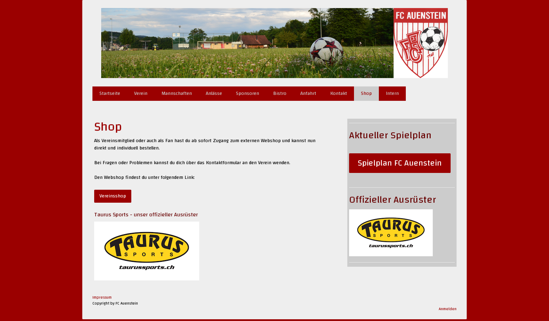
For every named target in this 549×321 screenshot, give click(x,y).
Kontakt (338, 93)
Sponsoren (247, 93)
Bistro (279, 93)
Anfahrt (308, 93)
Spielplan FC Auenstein (400, 163)
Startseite (109, 93)
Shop (366, 93)
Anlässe (214, 93)
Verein (140, 93)
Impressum (102, 297)
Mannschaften (176, 93)
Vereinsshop (112, 196)
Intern (392, 93)
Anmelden (448, 309)
